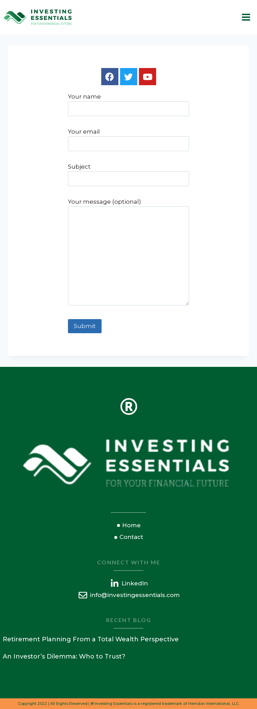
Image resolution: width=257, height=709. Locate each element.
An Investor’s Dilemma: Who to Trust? (64, 656)
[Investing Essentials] (37, 17)
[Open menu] (246, 17)
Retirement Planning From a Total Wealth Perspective (91, 639)
